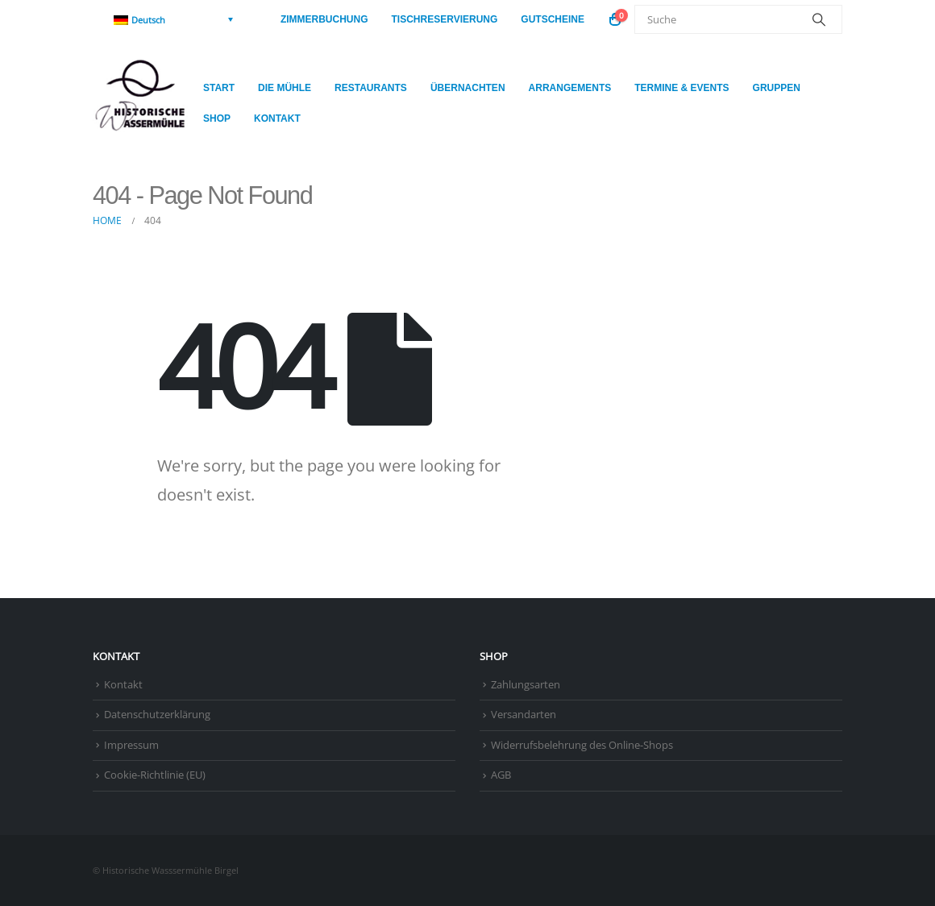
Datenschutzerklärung (157, 714)
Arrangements (570, 88)
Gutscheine (552, 19)
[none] (173, 19)
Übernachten (467, 88)
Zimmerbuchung (324, 19)
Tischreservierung (445, 19)
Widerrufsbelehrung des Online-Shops (582, 745)
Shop (217, 118)
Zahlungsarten (525, 685)
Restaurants (371, 88)
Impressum (131, 745)
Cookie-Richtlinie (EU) (155, 775)
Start (219, 88)
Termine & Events (681, 88)
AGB (501, 775)
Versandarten (523, 714)
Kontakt (277, 118)
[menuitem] (173, 19)
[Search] (819, 19)
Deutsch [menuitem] (148, 20)
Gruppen (776, 88)
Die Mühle (284, 88)
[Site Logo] (142, 103)
